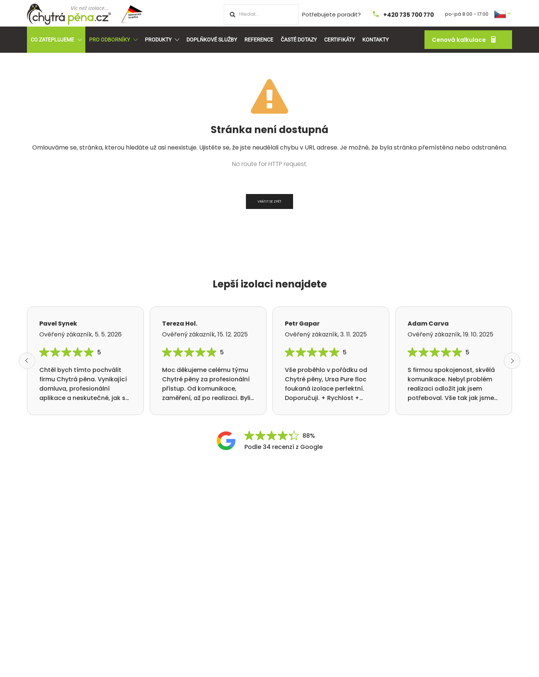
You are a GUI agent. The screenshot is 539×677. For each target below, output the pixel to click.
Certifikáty (339, 40)
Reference (258, 40)
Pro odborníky (113, 39)
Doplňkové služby (211, 40)
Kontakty (375, 40)
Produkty (162, 39)
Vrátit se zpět (269, 201)
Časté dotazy (299, 40)
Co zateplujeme (56, 39)
